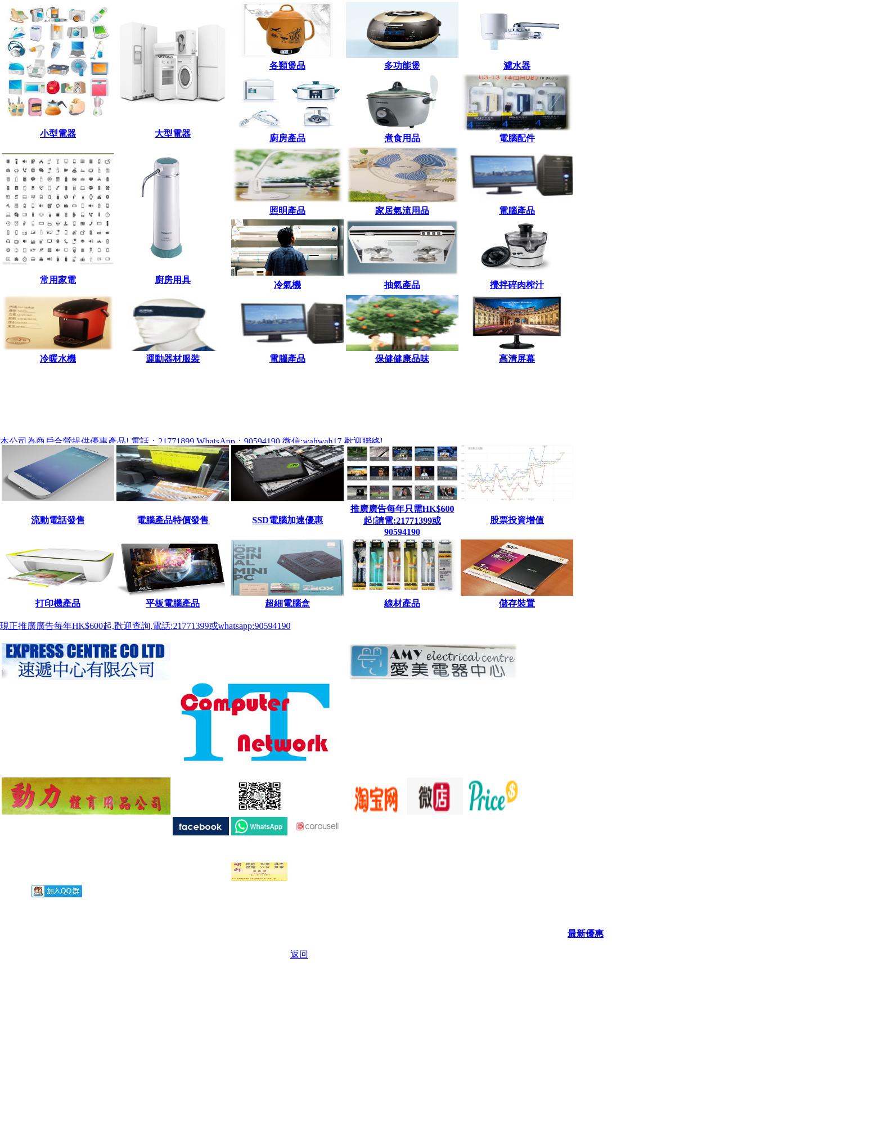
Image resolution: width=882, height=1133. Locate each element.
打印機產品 (57, 603)
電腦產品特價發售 (173, 520)
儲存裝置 (517, 603)
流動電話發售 (58, 520)
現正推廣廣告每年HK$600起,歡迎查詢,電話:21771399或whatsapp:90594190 (145, 626)
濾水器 (516, 65)
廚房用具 (173, 280)
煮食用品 (402, 138)
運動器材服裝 (173, 358)
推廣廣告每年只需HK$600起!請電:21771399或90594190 (402, 520)
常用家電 (58, 280)
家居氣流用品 (402, 210)
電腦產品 (517, 210)
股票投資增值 (517, 520)
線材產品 (402, 603)
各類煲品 (287, 65)
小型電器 (58, 133)
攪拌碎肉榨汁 (517, 285)
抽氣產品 (402, 285)
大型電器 (173, 133)
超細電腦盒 (287, 603)
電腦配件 (517, 138)
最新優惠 (586, 933)
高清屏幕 (517, 358)
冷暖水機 (58, 358)
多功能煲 (402, 65)
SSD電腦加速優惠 (287, 520)
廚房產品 (287, 138)
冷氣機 (287, 285)
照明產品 (287, 210)
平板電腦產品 (173, 603)
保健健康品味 (402, 358)
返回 (299, 954)
